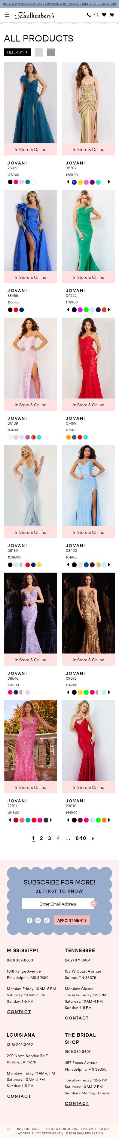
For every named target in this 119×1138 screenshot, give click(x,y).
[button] (7, 15)
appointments (72, 920)
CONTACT (19, 1011)
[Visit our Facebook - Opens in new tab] (29, 920)
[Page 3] (50, 838)
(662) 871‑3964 (78, 960)
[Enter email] (58, 903)
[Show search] (97, 15)
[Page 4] (59, 838)
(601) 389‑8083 (20, 960)
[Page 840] (81, 838)
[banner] (34, 15)
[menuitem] (7, 15)
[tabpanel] (74, 182)
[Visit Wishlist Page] (104, 15)
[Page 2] (41, 838)
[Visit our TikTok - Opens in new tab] (47, 920)
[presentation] (30, 108)
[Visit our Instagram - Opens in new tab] (38, 920)
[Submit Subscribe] (93, 903)
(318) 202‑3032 (20, 1044)
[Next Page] (93, 838)
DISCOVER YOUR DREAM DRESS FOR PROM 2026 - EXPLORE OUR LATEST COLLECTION (59, 4)
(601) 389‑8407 (78, 1051)
